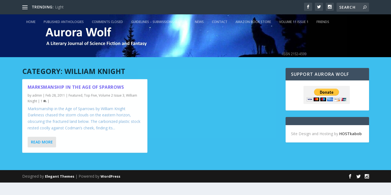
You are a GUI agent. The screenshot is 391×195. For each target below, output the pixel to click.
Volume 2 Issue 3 (111, 95)
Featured (75, 95)
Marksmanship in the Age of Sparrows (76, 87)
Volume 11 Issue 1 (293, 22)
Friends (322, 22)
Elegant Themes (59, 176)
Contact (219, 22)
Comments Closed (107, 22)
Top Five (90, 95)
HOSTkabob (350, 133)
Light (59, 6)
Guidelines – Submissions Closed (159, 22)
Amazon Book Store (253, 22)
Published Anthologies (64, 22)
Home (30, 22)
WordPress (110, 176)
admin (37, 95)
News (199, 22)
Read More (42, 142)
